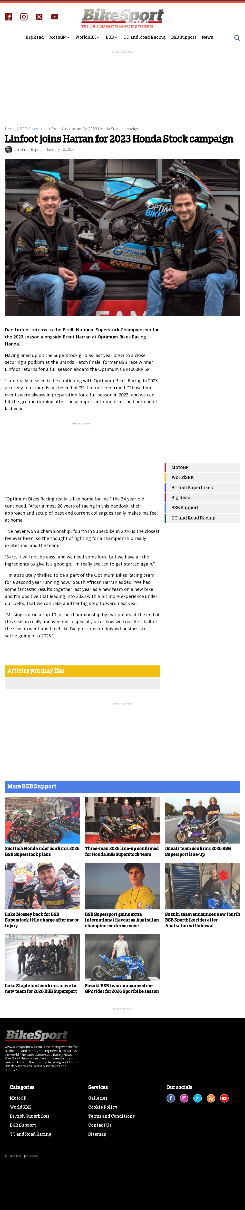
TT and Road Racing (145, 37)
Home (10, 129)
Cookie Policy (103, 1107)
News (207, 37)
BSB (112, 37)
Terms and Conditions (111, 1116)
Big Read (35, 37)
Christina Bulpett (27, 149)
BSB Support (183, 37)
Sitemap (97, 1134)
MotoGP (59, 37)
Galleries (98, 1098)
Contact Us (100, 1125)
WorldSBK (87, 37)
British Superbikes (192, 488)
